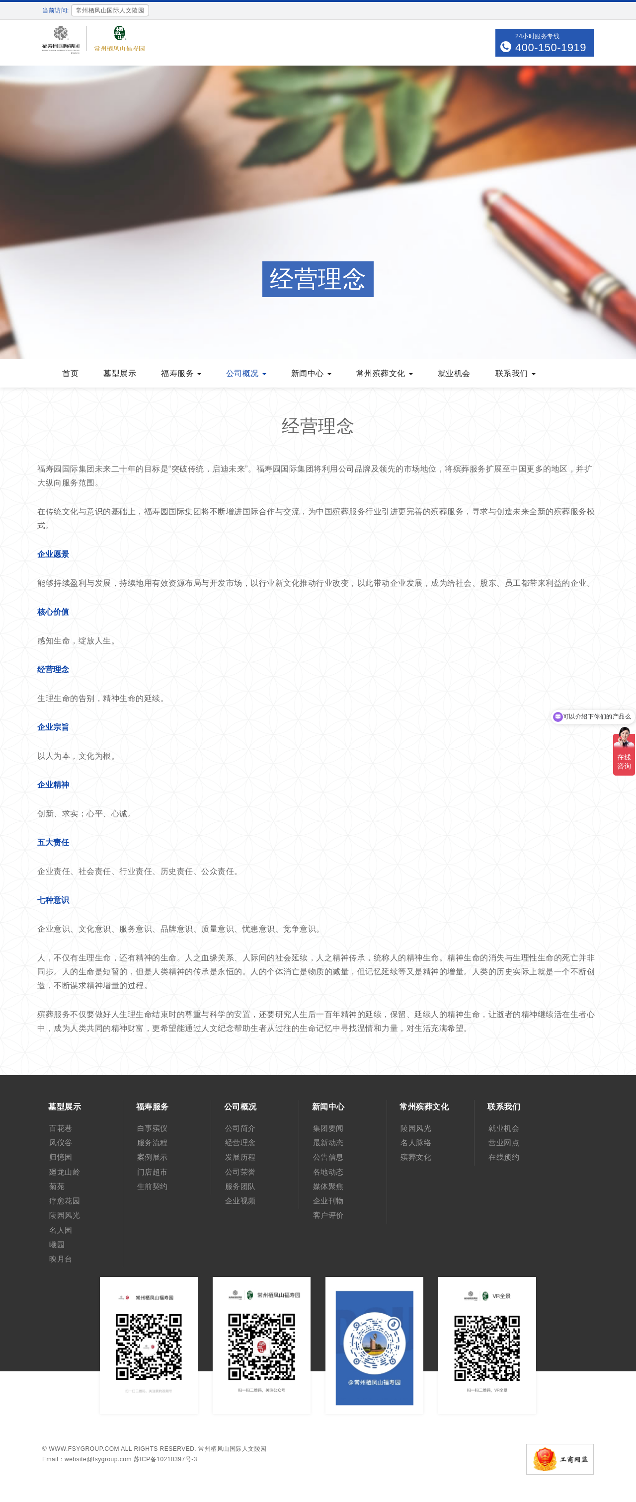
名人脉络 (415, 1142)
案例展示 (152, 1157)
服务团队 (240, 1186)
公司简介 (240, 1128)
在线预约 (503, 1157)
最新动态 (328, 1142)
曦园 (57, 1244)
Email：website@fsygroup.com (87, 1459)
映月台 (61, 1259)
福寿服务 (181, 373)
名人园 (61, 1230)
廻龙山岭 (64, 1172)
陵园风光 (64, 1215)
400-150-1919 (550, 47)
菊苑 (57, 1186)
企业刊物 (328, 1200)
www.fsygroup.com (84, 1448)
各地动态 (328, 1172)
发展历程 (240, 1157)
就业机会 (454, 373)
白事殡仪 (152, 1128)
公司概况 (246, 373)
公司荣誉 (240, 1172)
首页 (70, 373)
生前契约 (152, 1186)
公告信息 (328, 1157)
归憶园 (61, 1157)
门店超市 (152, 1172)
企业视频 (240, 1200)
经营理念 (240, 1142)
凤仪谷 (61, 1142)
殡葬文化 (415, 1157)
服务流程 (152, 1142)
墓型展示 (119, 373)
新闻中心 (311, 373)
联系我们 (515, 373)
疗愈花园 (64, 1200)
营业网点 (503, 1142)
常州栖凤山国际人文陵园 (232, 1448)
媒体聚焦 (328, 1186)
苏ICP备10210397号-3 (165, 1459)
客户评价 (328, 1215)
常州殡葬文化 (384, 373)
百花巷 (61, 1128)
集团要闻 (328, 1128)
